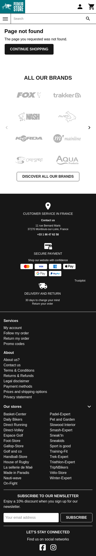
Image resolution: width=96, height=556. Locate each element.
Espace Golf (13, 435)
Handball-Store (15, 457)
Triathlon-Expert (62, 462)
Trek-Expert (59, 457)
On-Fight (10, 483)
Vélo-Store (58, 473)
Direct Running (15, 425)
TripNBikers (59, 467)
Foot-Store (12, 441)
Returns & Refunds (19, 376)
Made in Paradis (16, 473)
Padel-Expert (60, 414)
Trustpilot (80, 280)
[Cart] (91, 6)
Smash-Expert (61, 430)
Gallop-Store (14, 446)
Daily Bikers (13, 419)
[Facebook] (42, 548)
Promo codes (14, 344)
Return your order (42, 303)
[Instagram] (53, 548)
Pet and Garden (62, 419)
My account (13, 328)
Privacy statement (18, 397)
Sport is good (60, 446)
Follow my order (16, 333)
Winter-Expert (61, 478)
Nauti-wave (12, 478)
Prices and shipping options (25, 392)
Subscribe (76, 517)
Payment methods (18, 386)
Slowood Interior (63, 425)
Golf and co (13, 451)
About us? (12, 360)
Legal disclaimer (16, 381)
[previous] (7, 127)
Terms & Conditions (19, 370)
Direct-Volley (14, 430)
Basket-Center (15, 414)
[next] (89, 127)
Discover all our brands (48, 176)
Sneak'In (57, 435)
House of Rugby (16, 462)
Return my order (16, 338)
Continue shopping (29, 49)
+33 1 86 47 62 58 (48, 234)
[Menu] (5, 19)
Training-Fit (59, 451)
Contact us (48, 220)
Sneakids (57, 441)
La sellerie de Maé (18, 467)
